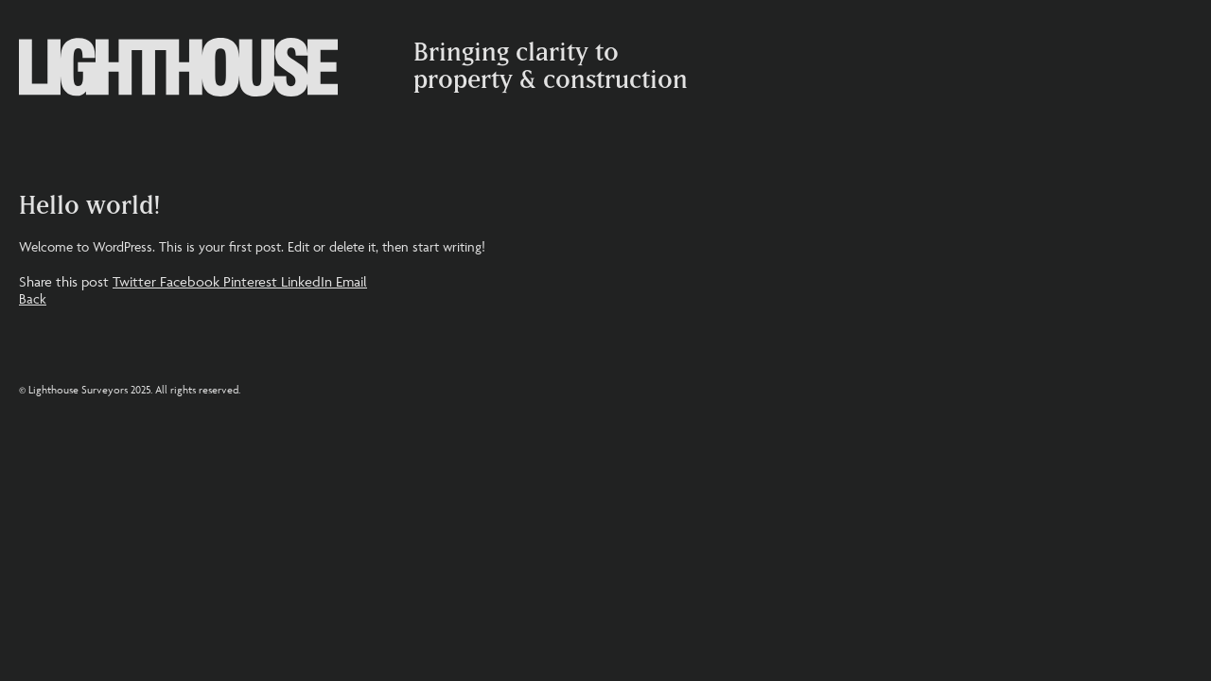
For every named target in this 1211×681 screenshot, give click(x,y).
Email (351, 281)
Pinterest (252, 281)
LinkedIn (308, 281)
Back (32, 298)
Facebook (191, 281)
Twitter (136, 281)
